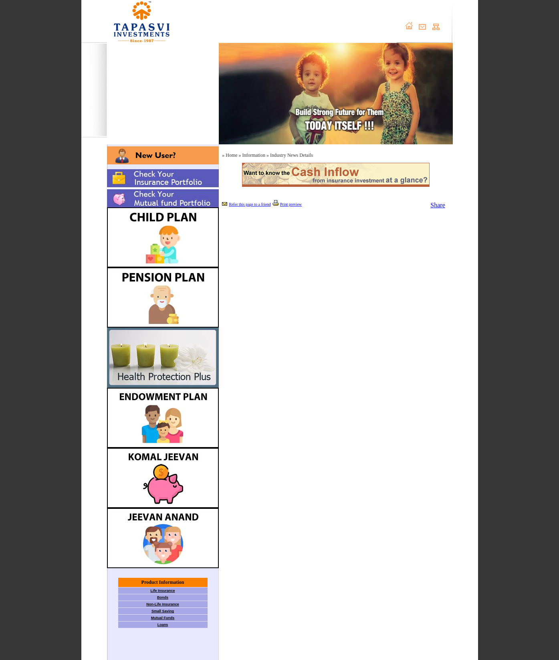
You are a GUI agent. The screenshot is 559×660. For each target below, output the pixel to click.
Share (437, 205)
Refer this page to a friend (249, 204)
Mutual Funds (163, 618)
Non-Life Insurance (162, 604)
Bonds (162, 597)
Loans (162, 625)
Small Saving (162, 611)
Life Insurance (162, 591)
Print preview (291, 204)
